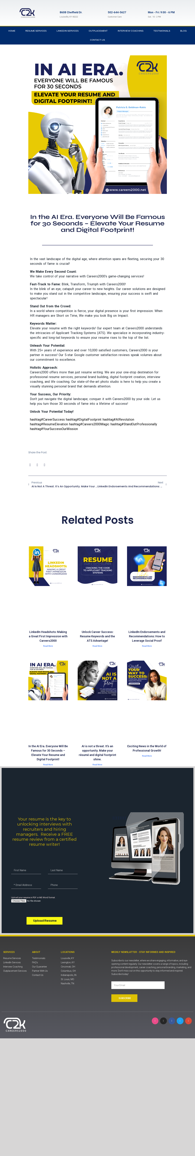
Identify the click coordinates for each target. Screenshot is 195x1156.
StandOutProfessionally (134, 424)
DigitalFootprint (83, 419)
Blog (183, 30)
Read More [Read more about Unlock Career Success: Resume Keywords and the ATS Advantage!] (97, 646)
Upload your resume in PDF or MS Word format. (33, 897)
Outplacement (98, 30)
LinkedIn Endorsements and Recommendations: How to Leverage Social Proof (146, 636)
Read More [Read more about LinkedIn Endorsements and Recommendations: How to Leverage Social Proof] (147, 646)
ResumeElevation (49, 424)
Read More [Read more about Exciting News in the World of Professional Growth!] (147, 756)
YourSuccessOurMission (54, 429)
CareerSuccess (47, 419)
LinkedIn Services (68, 30)
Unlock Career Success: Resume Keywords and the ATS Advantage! (97, 636)
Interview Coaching (130, 30)
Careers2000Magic (89, 424)
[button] (30, 465)
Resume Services (36, 30)
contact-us (97, 40)
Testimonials (161, 30)
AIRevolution (118, 419)
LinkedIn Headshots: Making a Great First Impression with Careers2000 (48, 636)
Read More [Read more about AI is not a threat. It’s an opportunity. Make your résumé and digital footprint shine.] (97, 765)
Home (11, 30)
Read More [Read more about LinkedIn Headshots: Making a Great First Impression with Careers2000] (48, 646)
